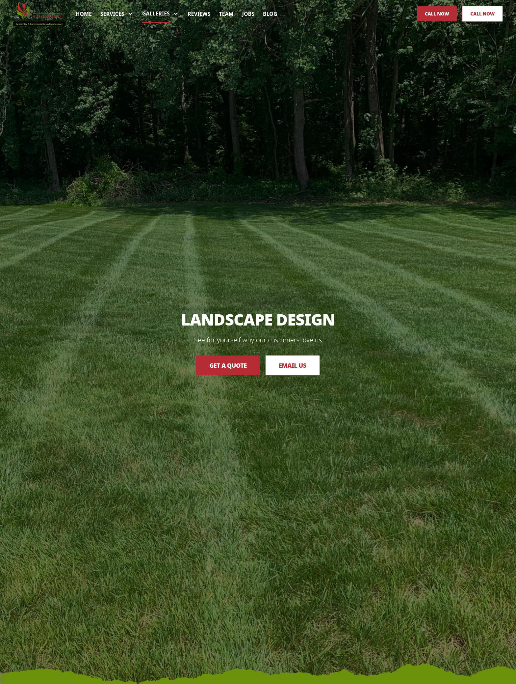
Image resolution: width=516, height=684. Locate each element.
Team (226, 13)
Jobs (248, 13)
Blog (270, 13)
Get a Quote (228, 365)
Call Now (437, 14)
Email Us (292, 365)
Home (84, 13)
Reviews (199, 13)
